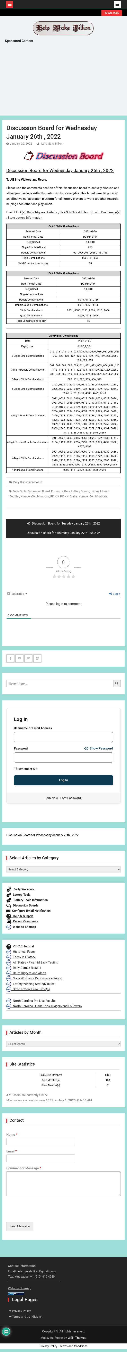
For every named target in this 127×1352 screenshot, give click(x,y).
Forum (55, 491)
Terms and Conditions (27, 1316)
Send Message (20, 1226)
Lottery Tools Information (27, 900)
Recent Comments (22, 921)
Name (11, 1135)
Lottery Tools (18, 895)
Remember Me (25, 769)
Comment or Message (23, 1168)
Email (11, 1151)
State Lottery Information (25, 217)
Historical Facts (20, 952)
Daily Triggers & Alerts (42, 212)
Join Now (51, 798)
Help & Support (19, 916)
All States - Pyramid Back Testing (32, 962)
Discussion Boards (22, 905)
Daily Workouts (20, 889)
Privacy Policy (21, 1310)
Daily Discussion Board (27, 482)
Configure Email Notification (28, 911)
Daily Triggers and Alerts (26, 973)
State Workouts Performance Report (34, 978)
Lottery (65, 491)
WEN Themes (77, 1338)
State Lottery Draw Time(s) (28, 989)
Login (114, 593)
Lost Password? (71, 798)
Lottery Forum (80, 491)
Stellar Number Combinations (88, 496)
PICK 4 (64, 496)
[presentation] (37, 1215)
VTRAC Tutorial (20, 946)
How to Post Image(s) (105, 212)
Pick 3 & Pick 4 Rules (74, 212)
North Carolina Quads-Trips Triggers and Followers (44, 1006)
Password (21, 748)
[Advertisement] (66, 80)
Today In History (20, 957)
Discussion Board (39, 491)
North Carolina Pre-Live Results (31, 1001)
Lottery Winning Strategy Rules (30, 984)
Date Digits (20, 491)
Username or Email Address (33, 728)
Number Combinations (34, 496)
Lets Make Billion (52, 143)
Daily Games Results (23, 968)
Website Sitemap (21, 927)
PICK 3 (54, 496)
